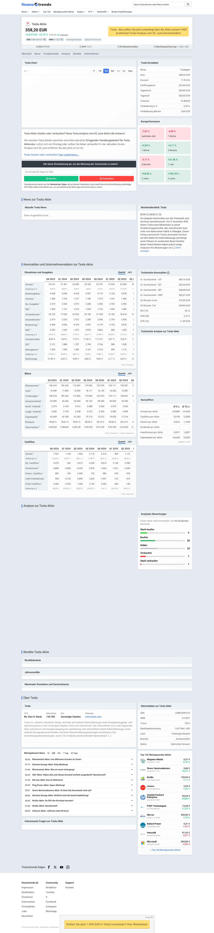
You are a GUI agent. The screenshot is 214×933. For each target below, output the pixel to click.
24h (58, 753)
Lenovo (150, 786)
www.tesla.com (93, 717)
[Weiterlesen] (132, 759)
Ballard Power (154, 824)
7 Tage (66, 753)
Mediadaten (28, 892)
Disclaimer (27, 897)
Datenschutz (28, 902)
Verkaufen (108, 178)
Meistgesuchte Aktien (64, 11)
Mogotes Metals (155, 759)
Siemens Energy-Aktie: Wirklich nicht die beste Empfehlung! (60, 795)
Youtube (50, 892)
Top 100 (47, 11)
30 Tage (74, 753)
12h (53, 753)
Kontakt (69, 887)
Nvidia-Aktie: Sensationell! (45, 805)
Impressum (27, 887)
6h (48, 753)
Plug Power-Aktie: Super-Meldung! (48, 785)
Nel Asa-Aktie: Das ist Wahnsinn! (47, 780)
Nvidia (150, 777)
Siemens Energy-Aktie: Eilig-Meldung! (50, 764)
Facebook (51, 902)
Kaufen (52, 178)
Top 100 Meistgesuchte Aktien (166, 850)
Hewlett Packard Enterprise (155, 796)
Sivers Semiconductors (158, 768)
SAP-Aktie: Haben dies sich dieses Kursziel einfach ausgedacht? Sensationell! (69, 774)
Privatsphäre (28, 906)
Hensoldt (151, 833)
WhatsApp (51, 911)
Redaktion (51, 887)
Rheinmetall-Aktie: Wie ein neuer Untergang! (53, 769)
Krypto (80, 11)
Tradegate (63, 35)
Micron (150, 815)
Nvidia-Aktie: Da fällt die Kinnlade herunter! (52, 800)
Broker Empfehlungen (122, 11)
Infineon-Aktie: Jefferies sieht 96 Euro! (50, 810)
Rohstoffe (102, 11)
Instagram (51, 906)
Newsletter (27, 916)
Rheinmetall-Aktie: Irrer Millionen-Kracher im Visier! (56, 759)
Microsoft (152, 842)
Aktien (35, 11)
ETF (90, 11)
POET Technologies (156, 806)
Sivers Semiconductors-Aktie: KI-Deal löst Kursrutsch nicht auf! (62, 790)
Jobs (24, 911)
